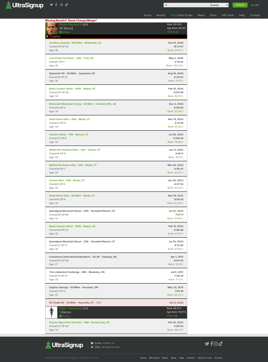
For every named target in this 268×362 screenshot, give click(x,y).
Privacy (218, 357)
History (172, 31)
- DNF (75, 302)
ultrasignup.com (110, 346)
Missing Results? (56, 20)
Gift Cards (228, 15)
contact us (108, 342)
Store (213, 15)
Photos (64, 32)
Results (161, 15)
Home (147, 15)
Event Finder (182, 15)
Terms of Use (205, 357)
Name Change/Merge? (82, 20)
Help (242, 15)
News (201, 15)
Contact (255, 15)
